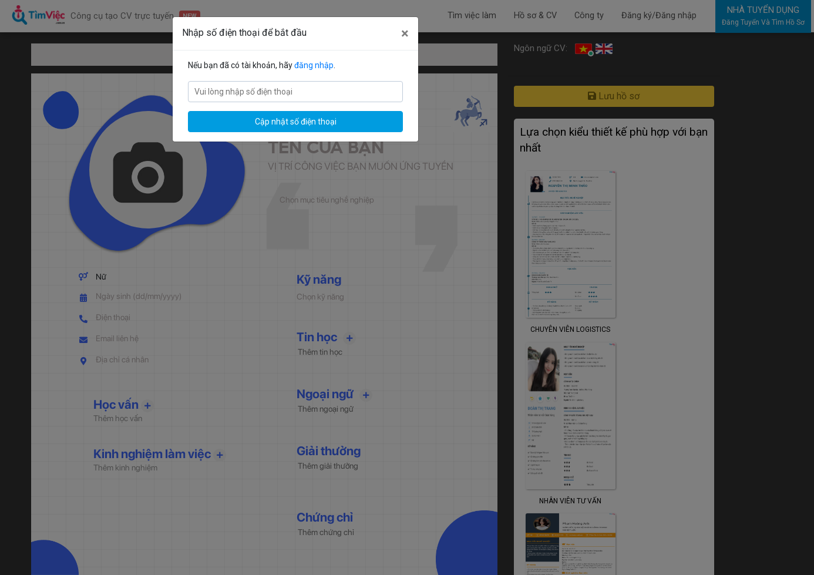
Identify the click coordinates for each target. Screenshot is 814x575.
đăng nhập (314, 65)
